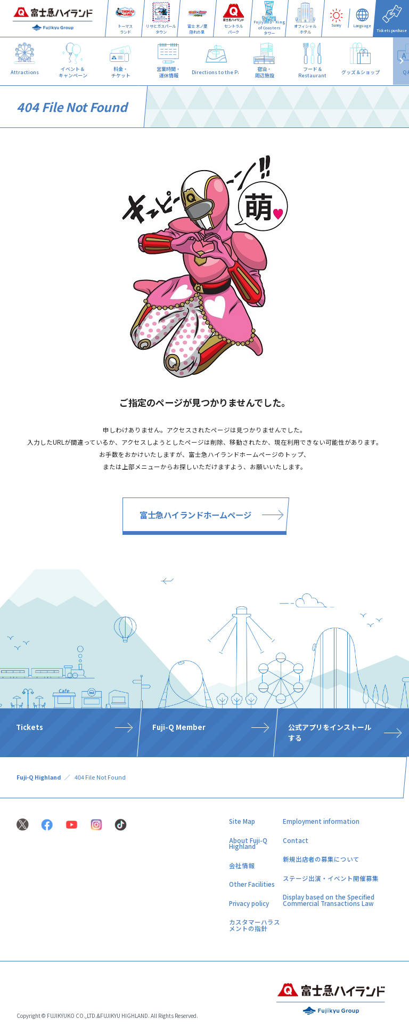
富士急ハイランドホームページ (195, 514)
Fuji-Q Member (179, 727)
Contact (295, 840)
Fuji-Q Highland (39, 777)
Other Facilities (252, 884)
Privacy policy (249, 903)
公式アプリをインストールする (329, 732)
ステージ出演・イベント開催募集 (331, 878)
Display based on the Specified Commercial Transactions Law (328, 900)
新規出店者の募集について (321, 859)
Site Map (242, 821)
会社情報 (242, 865)
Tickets (29, 727)
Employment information (321, 821)
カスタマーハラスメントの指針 (254, 925)
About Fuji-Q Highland (248, 843)
